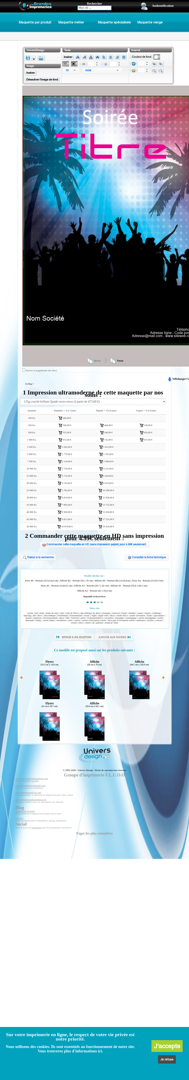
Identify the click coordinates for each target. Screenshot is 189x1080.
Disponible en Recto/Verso (94, 596)
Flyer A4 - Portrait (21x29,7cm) (147, 580)
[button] (97, 62)
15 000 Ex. (32, 475)
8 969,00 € (65, 512)
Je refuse (166, 1059)
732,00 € (106, 439)
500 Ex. (32, 432)
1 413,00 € (106, 447)
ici (100, 1051)
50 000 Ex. (32, 526)
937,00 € (146, 439)
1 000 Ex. (31, 439)
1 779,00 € (65, 454)
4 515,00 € (106, 468)
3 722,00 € (65, 475)
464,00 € (106, 425)
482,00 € (65, 418)
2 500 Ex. (31, 447)
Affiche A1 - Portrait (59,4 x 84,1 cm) (128, 585)
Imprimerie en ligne (25, 811)
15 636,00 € (106, 512)
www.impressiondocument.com (31, 799)
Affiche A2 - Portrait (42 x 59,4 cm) (94, 591)
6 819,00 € (65, 497)
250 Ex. (32, 425)
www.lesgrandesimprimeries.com (32, 778)
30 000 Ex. (32, 497)
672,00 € (65, 439)
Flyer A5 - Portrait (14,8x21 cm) (56, 585)
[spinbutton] (91, 64)
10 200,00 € (106, 490)
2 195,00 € (106, 454)
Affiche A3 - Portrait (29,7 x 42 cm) (91, 585)
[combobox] (71, 70)
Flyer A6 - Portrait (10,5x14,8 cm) (41, 580)
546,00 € (106, 432)
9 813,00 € (65, 519)
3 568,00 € (106, 461)
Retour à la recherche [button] (38, 557)
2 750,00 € (65, 468)
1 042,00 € (65, 447)
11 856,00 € (106, 497)
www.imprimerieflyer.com (28, 792)
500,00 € (65, 425)
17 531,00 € (106, 519)
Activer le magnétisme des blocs (39, 370)
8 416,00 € (106, 483)
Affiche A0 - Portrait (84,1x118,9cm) (113, 580)
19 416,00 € (106, 526)
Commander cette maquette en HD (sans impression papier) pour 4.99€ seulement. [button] (94, 544)
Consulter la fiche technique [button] (147, 557)
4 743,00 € (65, 483)
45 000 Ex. (32, 519)
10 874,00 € (65, 526)
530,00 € (146, 425)
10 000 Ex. (32, 468)
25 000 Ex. (32, 490)
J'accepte (167, 1046)
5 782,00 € (65, 490)
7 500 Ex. (31, 461)
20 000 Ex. (32, 483)
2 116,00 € (65, 461)
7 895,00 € (65, 504)
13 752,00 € (106, 504)
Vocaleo (19, 818)
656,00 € (146, 432)
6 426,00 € (106, 475)
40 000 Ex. (32, 512)
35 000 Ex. (32, 504)
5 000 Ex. (31, 454)
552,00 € (65, 432)
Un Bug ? (29, 384)
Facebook (36, 827)
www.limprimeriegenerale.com (31, 785)
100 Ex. (32, 418)
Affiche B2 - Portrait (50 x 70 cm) (76, 580)
